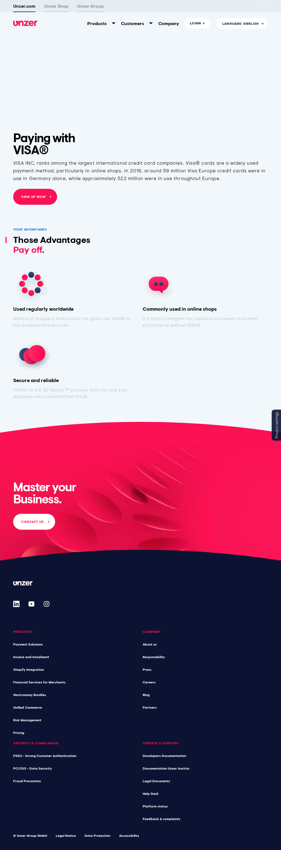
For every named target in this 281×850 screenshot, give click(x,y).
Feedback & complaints (161, 819)
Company (168, 8)
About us (150, 644)
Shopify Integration (28, 670)
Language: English (240, 9)
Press (147, 670)
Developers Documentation (164, 756)
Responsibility (154, 657)
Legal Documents (156, 781)
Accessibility (129, 836)
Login (195, 9)
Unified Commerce (27, 707)
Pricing (18, 733)
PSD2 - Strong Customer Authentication (44, 756)
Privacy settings (276, 425)
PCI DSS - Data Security (32, 768)
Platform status (155, 806)
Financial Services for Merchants (39, 682)
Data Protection (97, 836)
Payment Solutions (28, 644)
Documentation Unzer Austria (166, 768)
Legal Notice (66, 836)
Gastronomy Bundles (29, 695)
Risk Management (27, 720)
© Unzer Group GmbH (30, 836)
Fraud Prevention (27, 781)
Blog (146, 695)
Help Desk (151, 794)
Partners (150, 707)
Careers (149, 682)
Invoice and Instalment (31, 657)
